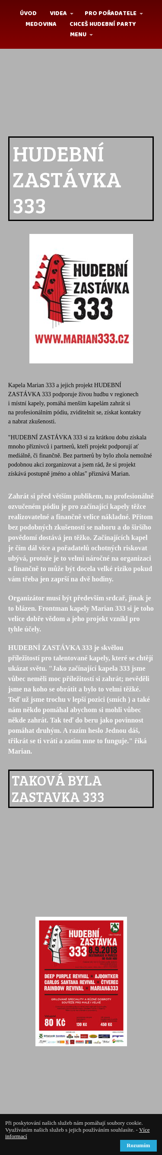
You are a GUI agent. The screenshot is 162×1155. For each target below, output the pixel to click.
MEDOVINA (41, 24)
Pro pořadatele (111, 13)
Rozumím (138, 1145)
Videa (58, 13)
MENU (78, 34)
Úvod (28, 13)
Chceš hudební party (103, 24)
